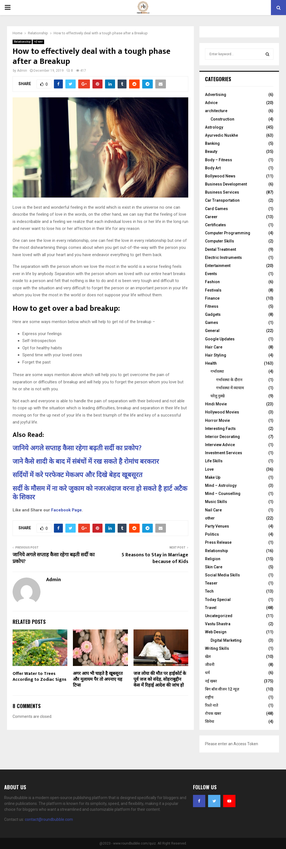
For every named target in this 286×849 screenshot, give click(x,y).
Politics (212, 534)
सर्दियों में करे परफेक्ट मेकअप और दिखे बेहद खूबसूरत (77, 475)
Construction (222, 119)
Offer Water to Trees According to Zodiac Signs (39, 676)
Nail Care (213, 510)
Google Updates (220, 339)
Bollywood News (220, 176)
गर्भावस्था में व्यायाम (230, 388)
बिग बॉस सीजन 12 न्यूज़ (222, 689)
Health (211, 363)
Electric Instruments (223, 257)
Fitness (211, 306)
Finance (212, 298)
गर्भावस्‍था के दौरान (229, 379)
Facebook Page (66, 510)
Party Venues (217, 526)
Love (209, 469)
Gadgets (213, 314)
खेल (208, 656)
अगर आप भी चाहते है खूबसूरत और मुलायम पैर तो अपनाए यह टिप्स (98, 679)
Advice (211, 102)
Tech (209, 591)
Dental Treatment (220, 249)
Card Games (216, 208)
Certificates (215, 225)
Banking (212, 143)
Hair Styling (215, 355)
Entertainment (217, 265)
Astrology (214, 127)
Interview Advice (220, 444)
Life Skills (214, 461)
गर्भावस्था (217, 371)
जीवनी (209, 664)
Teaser (211, 583)
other (210, 518)
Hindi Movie (216, 404)
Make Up (212, 477)
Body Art (213, 168)
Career (211, 217)
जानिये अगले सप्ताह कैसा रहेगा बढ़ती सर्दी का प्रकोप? (77, 448)
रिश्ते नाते (211, 705)
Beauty (211, 151)
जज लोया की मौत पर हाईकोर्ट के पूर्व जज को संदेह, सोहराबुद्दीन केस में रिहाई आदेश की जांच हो (160, 679)
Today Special (218, 599)
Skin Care (213, 567)
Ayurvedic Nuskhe (221, 135)
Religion (212, 559)
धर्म (207, 672)
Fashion (212, 282)
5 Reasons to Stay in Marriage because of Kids (154, 558)
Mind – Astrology (221, 485)
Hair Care (213, 347)
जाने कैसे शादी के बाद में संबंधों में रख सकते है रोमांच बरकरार (86, 461)
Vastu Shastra (217, 624)
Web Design (216, 632)
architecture (216, 111)
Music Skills (216, 501)
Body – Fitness (218, 160)
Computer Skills (219, 241)
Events (211, 273)
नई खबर (38, 41)
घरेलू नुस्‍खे (218, 396)
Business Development (226, 184)
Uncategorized (218, 616)
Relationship (22, 41)
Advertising (215, 94)
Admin (22, 71)
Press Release (218, 542)
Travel (210, 607)
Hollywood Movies (222, 412)
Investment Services (223, 453)
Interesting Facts (220, 428)
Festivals (213, 290)
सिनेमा (209, 721)
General (212, 330)
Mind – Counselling (222, 493)
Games (211, 322)
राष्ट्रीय (209, 697)
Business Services (222, 192)
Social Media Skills (222, 575)
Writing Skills (217, 648)
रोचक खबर (213, 713)
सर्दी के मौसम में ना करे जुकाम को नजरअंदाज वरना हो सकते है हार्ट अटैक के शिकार (100, 493)
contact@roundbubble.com (49, 819)
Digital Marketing (226, 640)
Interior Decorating (222, 436)
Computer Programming (227, 233)
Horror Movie (217, 420)
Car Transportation (222, 200)
